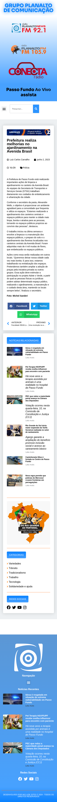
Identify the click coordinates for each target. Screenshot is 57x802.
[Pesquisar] (36, 109)
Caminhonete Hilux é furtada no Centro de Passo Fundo (37, 459)
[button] (4, 108)
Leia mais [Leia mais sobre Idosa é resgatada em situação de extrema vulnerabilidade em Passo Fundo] (30, 357)
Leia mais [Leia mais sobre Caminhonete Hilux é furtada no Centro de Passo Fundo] (30, 464)
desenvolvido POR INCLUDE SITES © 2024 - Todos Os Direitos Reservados (28, 796)
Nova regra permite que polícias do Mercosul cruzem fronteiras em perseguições (36, 479)
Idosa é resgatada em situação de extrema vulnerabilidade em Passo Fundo (37, 351)
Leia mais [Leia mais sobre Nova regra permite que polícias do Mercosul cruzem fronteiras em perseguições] (30, 485)
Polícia (26, 167)
